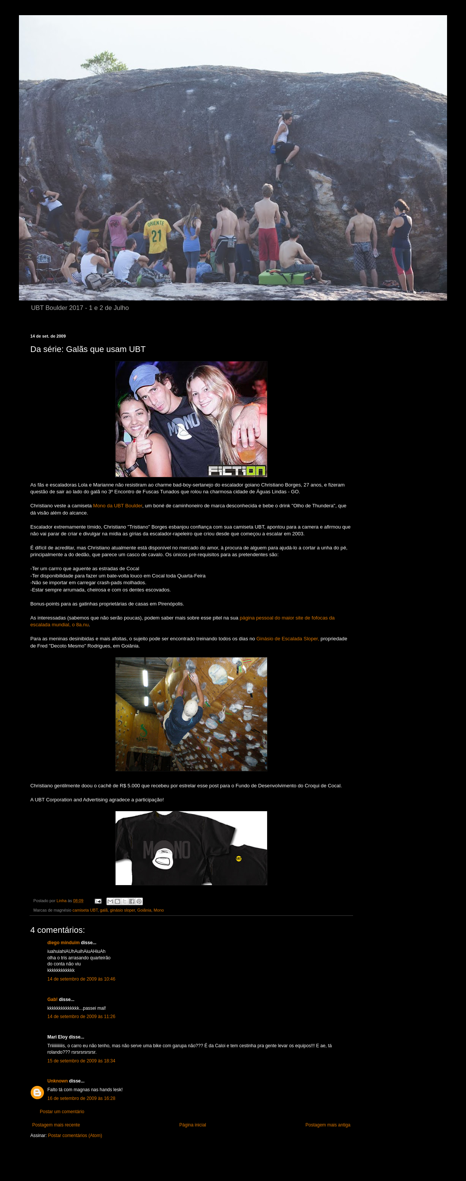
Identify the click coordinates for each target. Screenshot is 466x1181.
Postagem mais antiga (327, 1125)
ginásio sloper (122, 910)
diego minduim (63, 942)
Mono (159, 910)
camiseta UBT (85, 910)
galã (104, 910)
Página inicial (192, 1125)
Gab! (52, 999)
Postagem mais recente (56, 1125)
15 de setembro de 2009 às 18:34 (81, 1061)
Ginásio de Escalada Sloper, (288, 638)
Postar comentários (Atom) (75, 1135)
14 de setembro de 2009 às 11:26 (81, 1016)
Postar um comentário (62, 1111)
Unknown (57, 1081)
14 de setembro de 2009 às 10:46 (81, 979)
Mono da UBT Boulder (117, 505)
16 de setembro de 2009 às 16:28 (81, 1098)
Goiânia (144, 910)
